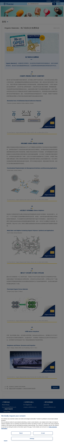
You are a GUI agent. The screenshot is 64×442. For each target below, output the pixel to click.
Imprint (5, 440)
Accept (43, 433)
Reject (21, 433)
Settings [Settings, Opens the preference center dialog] (32, 438)
